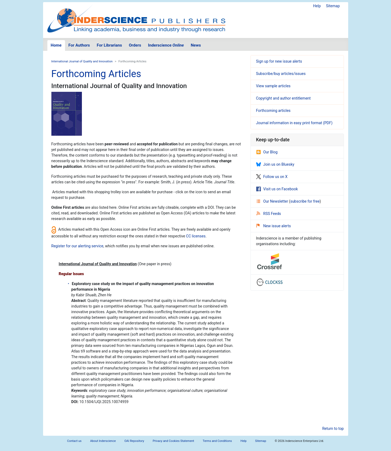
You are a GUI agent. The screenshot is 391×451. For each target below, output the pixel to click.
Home (56, 45)
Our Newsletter (272, 201)
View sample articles (273, 86)
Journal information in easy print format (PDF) (294, 123)
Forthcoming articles (273, 110)
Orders (135, 45)
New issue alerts (273, 226)
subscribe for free (305, 201)
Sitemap (333, 6)
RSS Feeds (268, 213)
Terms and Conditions (217, 441)
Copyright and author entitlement (283, 98)
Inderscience (166, 45)
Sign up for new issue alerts (279, 61)
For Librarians (109, 45)
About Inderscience (103, 441)
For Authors (79, 45)
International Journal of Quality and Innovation (82, 61)
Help (317, 6)
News (196, 45)
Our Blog (267, 152)
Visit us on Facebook (277, 189)
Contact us (74, 441)
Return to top (333, 428)
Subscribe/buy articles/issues (281, 73)
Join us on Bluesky (275, 164)
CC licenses (196, 236)
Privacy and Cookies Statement (173, 441)
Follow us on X (272, 177)
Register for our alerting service (77, 246)
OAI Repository (134, 441)
